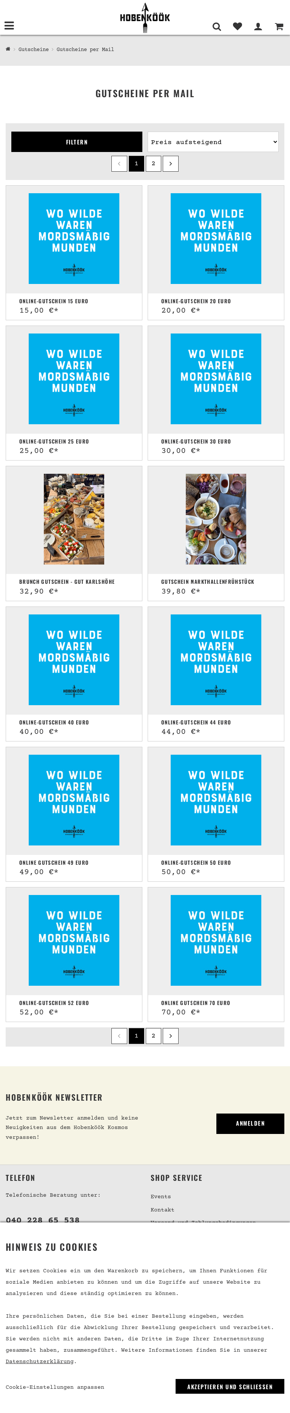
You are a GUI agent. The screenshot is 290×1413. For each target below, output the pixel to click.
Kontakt (162, 1210)
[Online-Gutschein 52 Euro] (74, 941)
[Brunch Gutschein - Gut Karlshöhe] (74, 520)
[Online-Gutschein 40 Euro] (74, 660)
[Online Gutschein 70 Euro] (216, 941)
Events (161, 1197)
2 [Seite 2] (153, 164)
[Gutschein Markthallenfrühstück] (216, 520)
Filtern (77, 142)
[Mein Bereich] (258, 26)
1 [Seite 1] (136, 164)
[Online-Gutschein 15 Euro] (74, 239)
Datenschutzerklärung (40, 1362)
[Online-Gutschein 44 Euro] (216, 660)
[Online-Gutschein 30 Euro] (216, 379)
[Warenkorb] (278, 26)
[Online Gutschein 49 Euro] (74, 801)
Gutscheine (34, 50)
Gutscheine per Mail (85, 50)
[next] (170, 163)
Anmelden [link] (250, 1123)
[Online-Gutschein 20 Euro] (216, 239)
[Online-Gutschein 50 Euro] (216, 801)
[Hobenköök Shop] (8, 49)
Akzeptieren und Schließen (230, 1386)
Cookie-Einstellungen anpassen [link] (55, 1387)
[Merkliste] (237, 26)
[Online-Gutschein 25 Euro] (74, 379)
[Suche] (216, 26)
